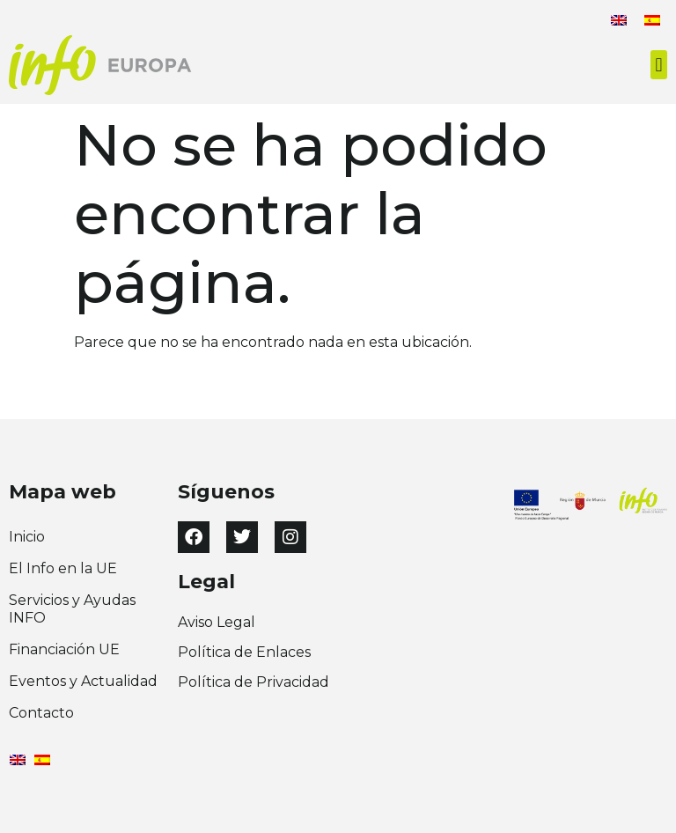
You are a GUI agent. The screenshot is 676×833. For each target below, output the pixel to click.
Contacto (41, 712)
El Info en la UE (63, 568)
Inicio (27, 536)
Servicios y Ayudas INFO (72, 609)
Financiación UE (64, 649)
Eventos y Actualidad (83, 681)
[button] (658, 64)
